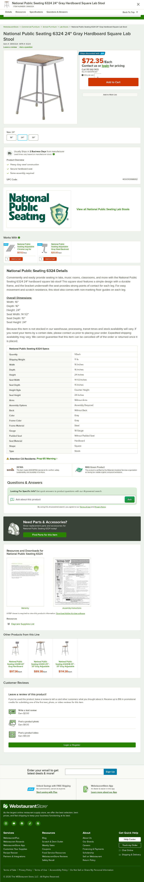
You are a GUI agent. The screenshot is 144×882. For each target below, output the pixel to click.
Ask (129, 499)
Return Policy (89, 860)
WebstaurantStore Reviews (55, 856)
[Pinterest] (37, 823)
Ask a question (25, 47)
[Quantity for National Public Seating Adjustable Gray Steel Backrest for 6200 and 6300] (41, 259)
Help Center (130, 839)
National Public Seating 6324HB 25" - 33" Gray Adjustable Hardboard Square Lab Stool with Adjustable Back (65, 664)
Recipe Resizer (10, 853)
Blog (44, 838)
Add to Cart (16, 259)
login (105, 66)
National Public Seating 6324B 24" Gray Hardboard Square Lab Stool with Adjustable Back (15, 664)
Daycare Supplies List (32, 624)
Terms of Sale (9, 870)
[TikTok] (29, 823)
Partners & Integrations (14, 856)
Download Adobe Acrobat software (70, 613)
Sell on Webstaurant (92, 856)
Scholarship (88, 853)
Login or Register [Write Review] (72, 745)
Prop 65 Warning (46, 458)
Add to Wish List (110, 95)
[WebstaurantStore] (42, 806)
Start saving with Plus (46, 792)
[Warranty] (25, 583)
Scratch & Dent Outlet (52, 842)
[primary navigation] (10, 5)
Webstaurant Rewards (13, 842)
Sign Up (110, 771)
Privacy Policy (100, 507)
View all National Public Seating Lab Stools (103, 209)
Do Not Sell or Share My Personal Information (91, 870)
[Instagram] (5, 823)
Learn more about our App (104, 792)
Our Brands (88, 842)
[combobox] (72, 14)
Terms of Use (85, 507)
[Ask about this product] (72, 499)
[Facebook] (21, 823)
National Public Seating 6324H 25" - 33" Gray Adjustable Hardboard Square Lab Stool (40, 664)
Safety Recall (48, 860)
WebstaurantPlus (11, 838)
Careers (86, 845)
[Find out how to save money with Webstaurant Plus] (6, 244)
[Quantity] (97, 78)
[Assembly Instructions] (71, 583)
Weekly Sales (48, 845)
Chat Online (126, 850)
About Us (87, 838)
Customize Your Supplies (15, 849)
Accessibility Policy (59, 870)
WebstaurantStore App (14, 845)
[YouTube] (13, 823)
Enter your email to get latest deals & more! (42, 772)
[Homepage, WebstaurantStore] (72, 5)
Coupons (46, 849)
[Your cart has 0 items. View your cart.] (136, 5)
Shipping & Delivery (130, 854)
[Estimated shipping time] (54, 154)
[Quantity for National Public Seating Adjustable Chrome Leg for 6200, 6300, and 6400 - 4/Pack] (7, 259)
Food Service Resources (54, 853)
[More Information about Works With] (19, 237)
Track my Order (130, 845)
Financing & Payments (93, 849)
